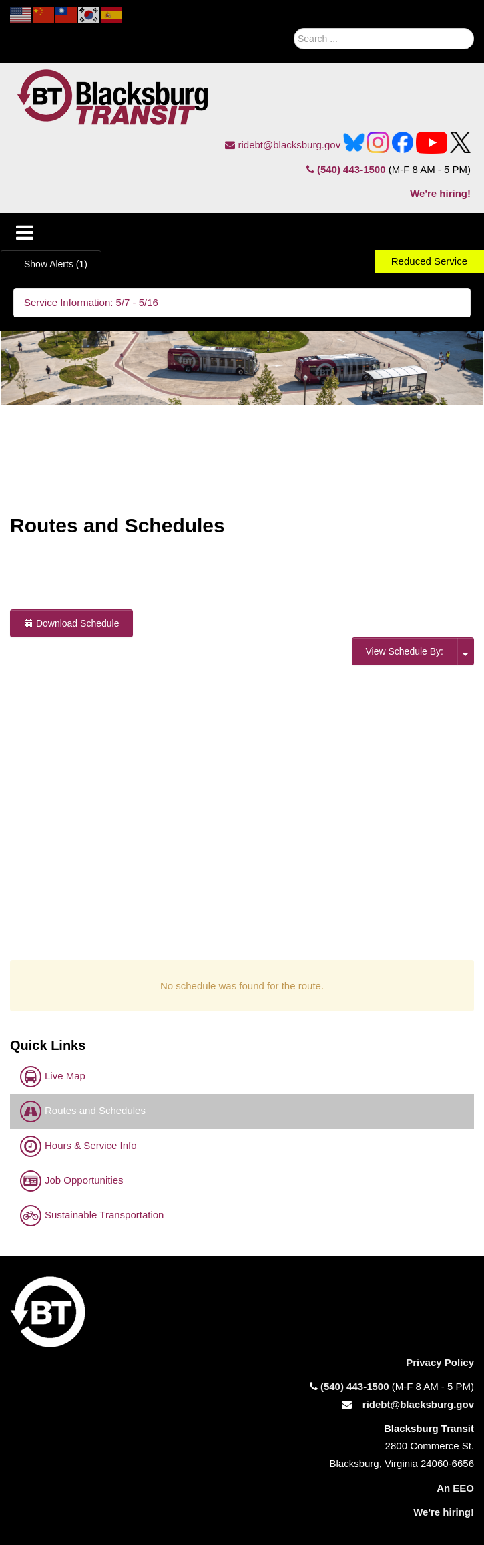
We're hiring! (440, 193)
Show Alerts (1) (55, 264)
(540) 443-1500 (346, 169)
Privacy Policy (440, 1362)
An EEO (455, 1488)
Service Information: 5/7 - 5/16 (91, 302)
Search (278, 35)
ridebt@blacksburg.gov (282, 144)
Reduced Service (429, 261)
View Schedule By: (404, 651)
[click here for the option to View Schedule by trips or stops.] (465, 651)
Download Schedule (71, 623)
